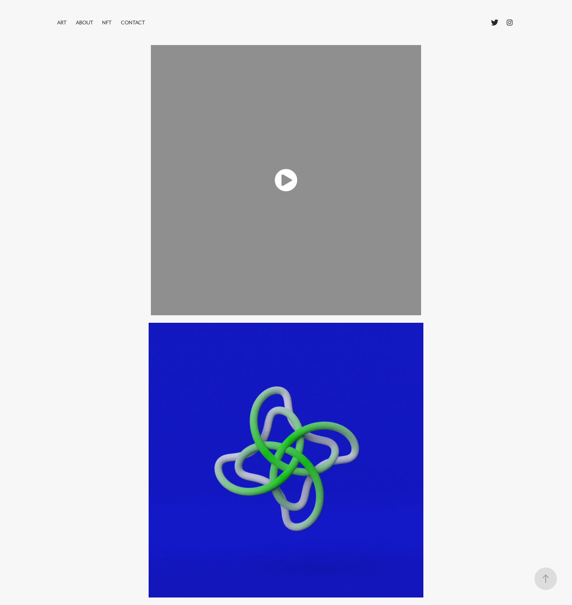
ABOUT (84, 22)
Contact (133, 22)
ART (61, 22)
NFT (106, 22)
